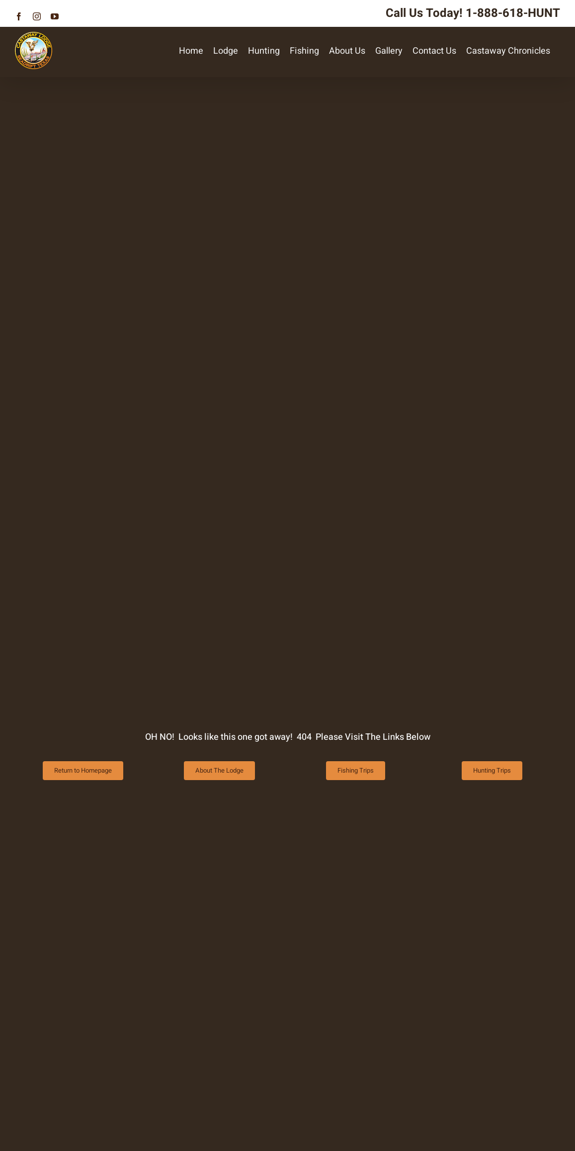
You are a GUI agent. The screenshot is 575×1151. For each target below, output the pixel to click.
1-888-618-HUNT (513, 13)
